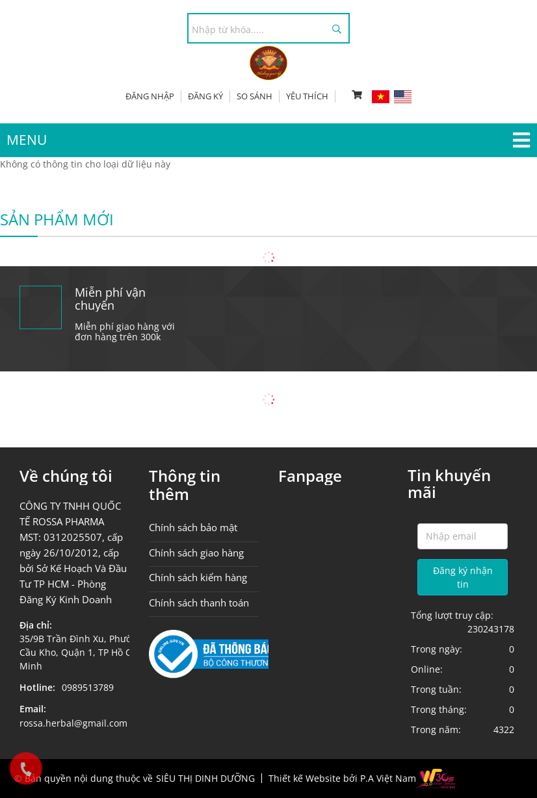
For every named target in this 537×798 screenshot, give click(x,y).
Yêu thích (307, 96)
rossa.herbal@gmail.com (73, 723)
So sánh (254, 96)
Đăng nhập (149, 96)
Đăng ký (205, 96)
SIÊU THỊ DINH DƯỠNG (205, 778)
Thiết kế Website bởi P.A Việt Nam (342, 778)
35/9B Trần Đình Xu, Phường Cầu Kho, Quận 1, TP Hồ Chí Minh (81, 652)
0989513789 (88, 687)
